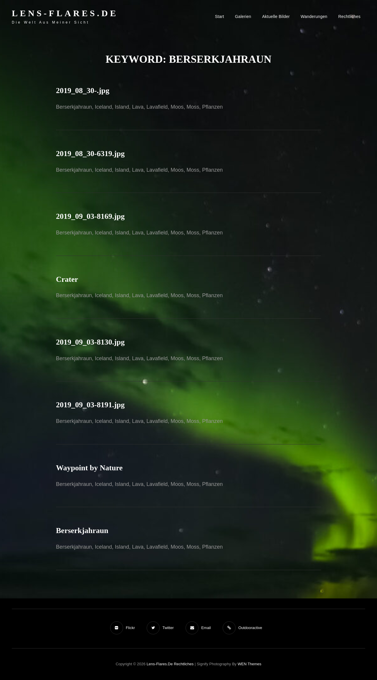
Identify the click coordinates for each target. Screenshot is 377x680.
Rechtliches (349, 16)
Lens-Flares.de (65, 13)
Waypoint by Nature (89, 468)
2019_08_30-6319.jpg (90, 153)
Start (219, 16)
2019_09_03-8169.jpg (90, 216)
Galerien (243, 16)
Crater (67, 279)
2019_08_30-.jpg (82, 90)
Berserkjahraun (82, 530)
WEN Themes (250, 664)
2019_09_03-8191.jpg (90, 405)
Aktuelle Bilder (276, 16)
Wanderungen (314, 16)
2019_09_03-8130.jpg (90, 342)
